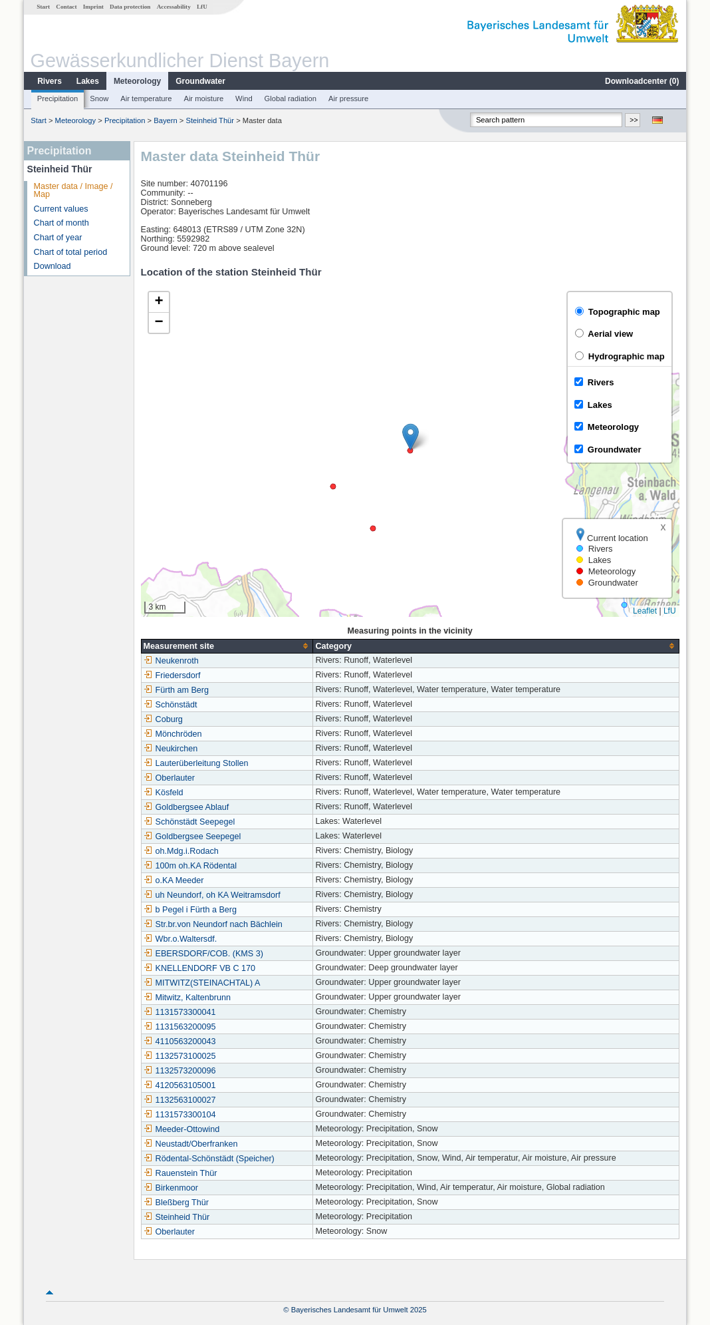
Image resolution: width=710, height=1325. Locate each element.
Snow (99, 98)
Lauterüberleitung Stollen (196, 763)
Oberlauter (169, 778)
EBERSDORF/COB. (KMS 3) (203, 953)
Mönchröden (173, 734)
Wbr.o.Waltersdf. (180, 939)
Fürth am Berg (176, 690)
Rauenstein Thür (180, 1173)
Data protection (130, 6)
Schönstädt (170, 704)
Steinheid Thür (210, 120)
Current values (61, 209)
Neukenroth (171, 660)
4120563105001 (180, 1085)
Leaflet (645, 611)
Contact (66, 6)
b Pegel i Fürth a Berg (190, 909)
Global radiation (290, 98)
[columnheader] (227, 646)
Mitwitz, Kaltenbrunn (187, 997)
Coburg (163, 719)
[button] (410, 437)
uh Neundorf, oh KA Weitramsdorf (212, 895)
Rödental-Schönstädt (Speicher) (209, 1158)
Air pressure (348, 98)
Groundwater (200, 81)
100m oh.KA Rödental (190, 865)
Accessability (174, 6)
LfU (202, 6)
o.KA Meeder (174, 880)
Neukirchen (171, 748)
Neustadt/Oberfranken (191, 1144)
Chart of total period (71, 252)
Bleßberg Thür (176, 1202)
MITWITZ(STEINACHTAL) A (202, 983)
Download (52, 266)
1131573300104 (180, 1114)
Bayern (165, 120)
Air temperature (146, 98)
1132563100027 (180, 1100)
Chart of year (58, 237)
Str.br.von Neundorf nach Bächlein (213, 924)
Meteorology (137, 81)
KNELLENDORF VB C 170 (199, 968)
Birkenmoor (171, 1188)
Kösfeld (163, 792)
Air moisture (203, 98)
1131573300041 (180, 1012)
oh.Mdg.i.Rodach (181, 851)
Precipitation (57, 98)
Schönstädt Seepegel (189, 822)
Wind (244, 98)
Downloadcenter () (642, 81)
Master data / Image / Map (73, 191)
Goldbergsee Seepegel (192, 836)
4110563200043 (180, 1041)
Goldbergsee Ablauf (186, 807)
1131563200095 (180, 1027)
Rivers (49, 81)
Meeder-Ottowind (182, 1129)
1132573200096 (180, 1070)
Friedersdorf (172, 675)
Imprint (93, 6)
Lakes (87, 81)
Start (43, 6)
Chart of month (61, 223)
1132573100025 (180, 1056)
